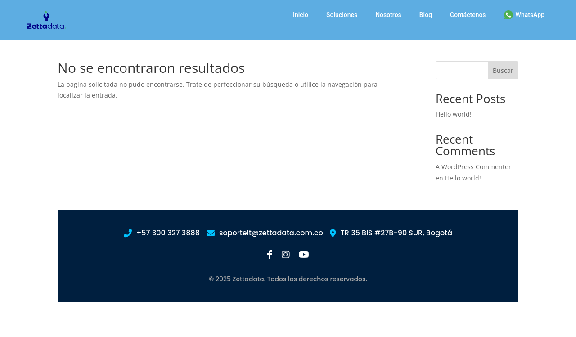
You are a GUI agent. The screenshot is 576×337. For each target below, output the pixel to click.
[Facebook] (270, 255)
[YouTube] (304, 255)
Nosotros (388, 14)
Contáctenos (468, 14)
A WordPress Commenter (473, 166)
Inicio (300, 14)
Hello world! (454, 114)
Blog (425, 14)
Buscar (503, 70)
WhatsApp (524, 14)
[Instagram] (286, 255)
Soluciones (341, 14)
